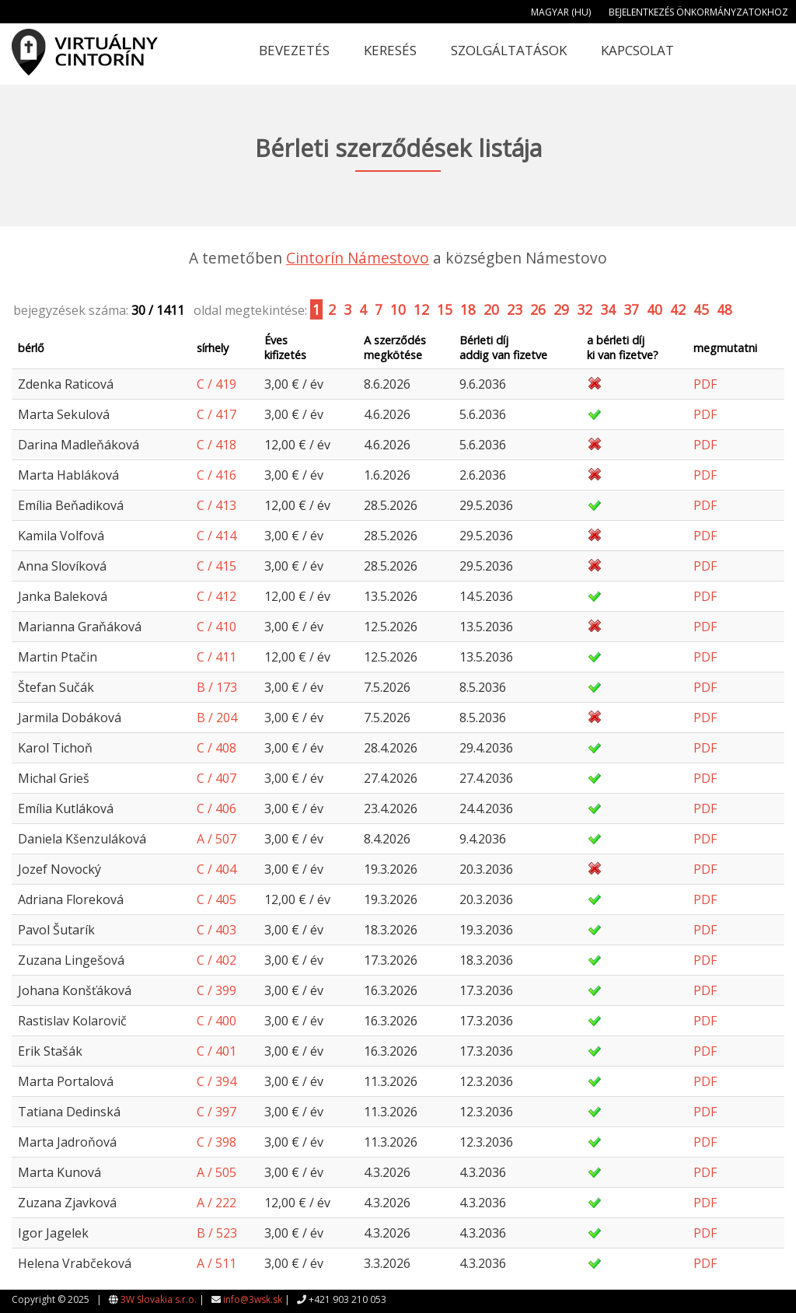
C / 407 (216, 778)
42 (678, 309)
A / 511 (216, 1263)
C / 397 (216, 1111)
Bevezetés (294, 50)
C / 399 (216, 990)
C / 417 (216, 414)
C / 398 (216, 1142)
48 (724, 309)
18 (468, 309)
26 (538, 309)
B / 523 (217, 1232)
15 (444, 309)
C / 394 (216, 1081)
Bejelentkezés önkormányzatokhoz (698, 12)
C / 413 (216, 505)
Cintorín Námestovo (357, 257)
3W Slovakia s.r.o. (158, 1299)
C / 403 (216, 929)
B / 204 (217, 717)
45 (701, 309)
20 (491, 309)
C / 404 (216, 869)
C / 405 (216, 899)
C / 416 (216, 475)
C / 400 (216, 1020)
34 (608, 309)
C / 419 (216, 384)
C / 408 (216, 747)
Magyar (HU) (561, 12)
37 (631, 309)
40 (654, 309)
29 (561, 309)
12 (421, 309)
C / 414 (216, 535)
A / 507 (216, 838)
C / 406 (216, 808)
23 (514, 309)
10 (398, 309)
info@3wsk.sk (252, 1299)
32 (584, 309)
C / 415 (216, 565)
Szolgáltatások (509, 50)
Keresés (390, 50)
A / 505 (216, 1172)
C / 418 (216, 444)
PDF (705, 384)
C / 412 (216, 596)
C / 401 (216, 1051)
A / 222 (216, 1202)
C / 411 (216, 656)
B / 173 (217, 687)
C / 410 (216, 626)
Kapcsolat (637, 50)
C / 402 (216, 960)
